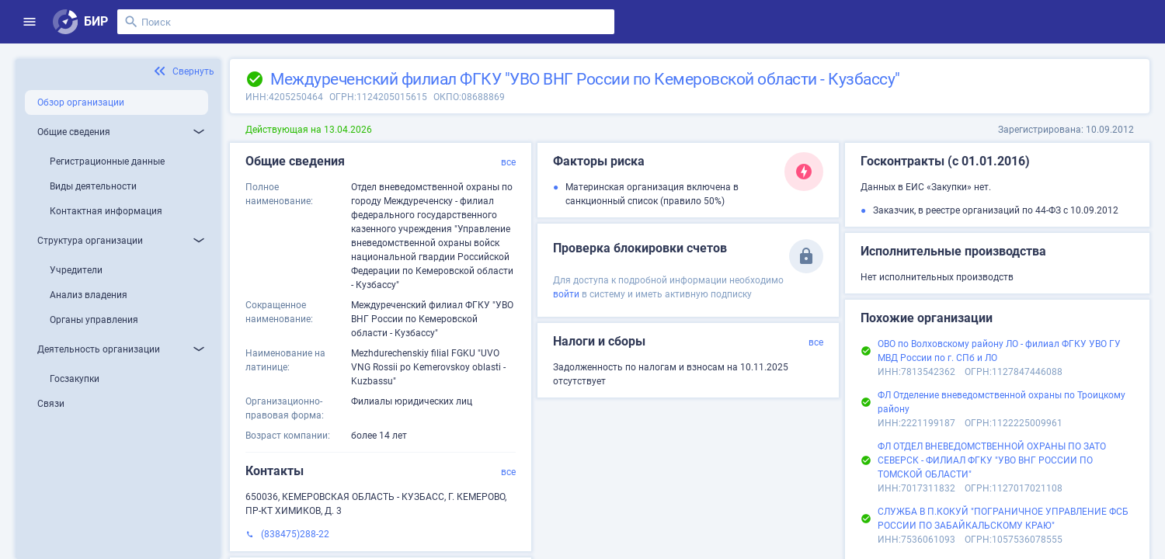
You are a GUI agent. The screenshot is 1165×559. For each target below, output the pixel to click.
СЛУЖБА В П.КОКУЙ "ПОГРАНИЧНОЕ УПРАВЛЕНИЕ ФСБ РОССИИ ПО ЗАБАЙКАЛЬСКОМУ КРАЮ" (1003, 518)
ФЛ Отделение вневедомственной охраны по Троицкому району (1001, 402)
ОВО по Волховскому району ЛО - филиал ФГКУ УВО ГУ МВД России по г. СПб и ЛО (999, 351)
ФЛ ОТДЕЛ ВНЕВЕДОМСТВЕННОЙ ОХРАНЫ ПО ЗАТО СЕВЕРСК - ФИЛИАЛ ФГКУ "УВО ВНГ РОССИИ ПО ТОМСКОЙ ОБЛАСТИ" (992, 460)
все (508, 162)
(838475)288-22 (295, 534)
